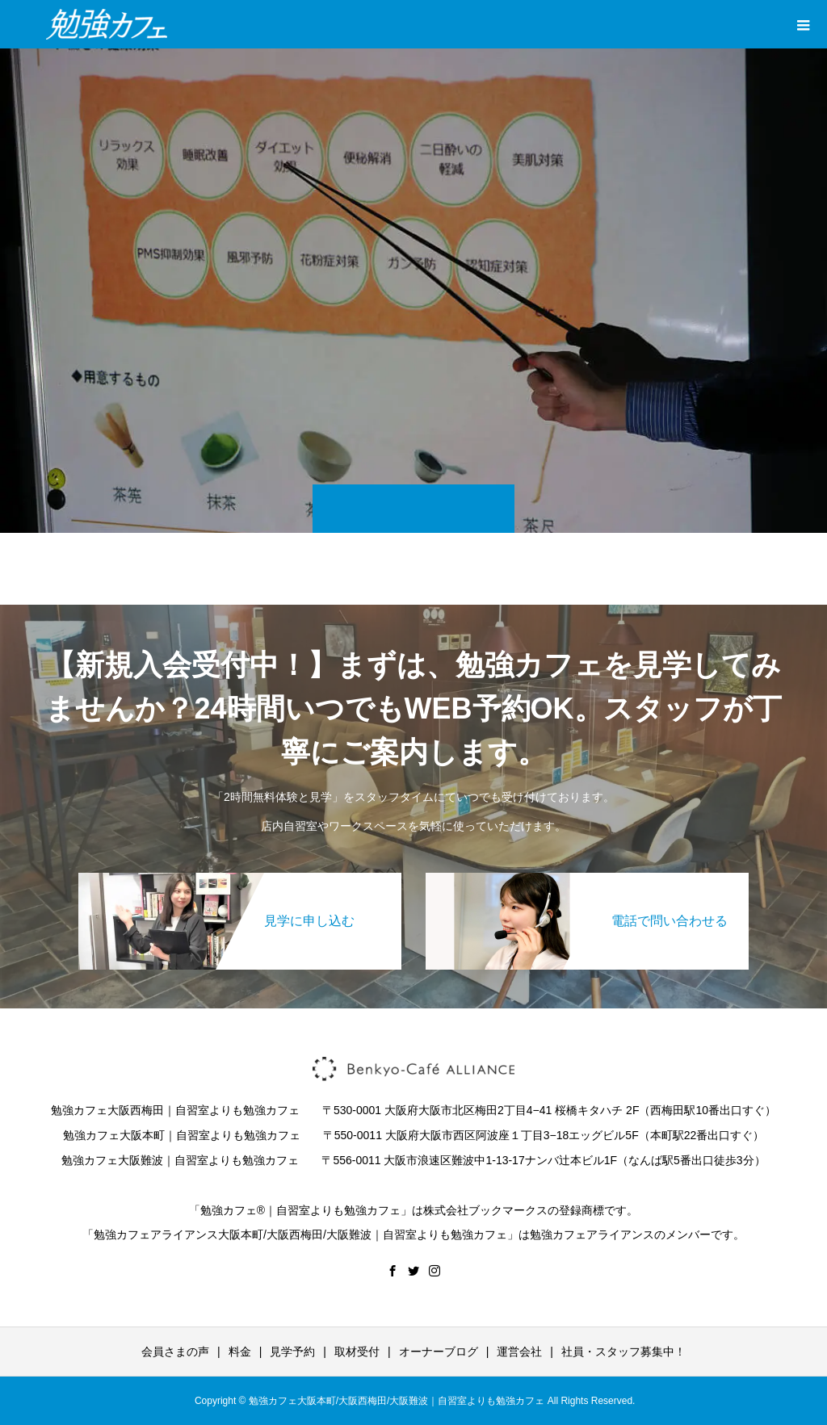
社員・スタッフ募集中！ (623, 1351)
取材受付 (357, 1351)
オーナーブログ (438, 1351)
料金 (240, 1351)
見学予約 (292, 1351)
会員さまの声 (175, 1351)
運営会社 (519, 1351)
